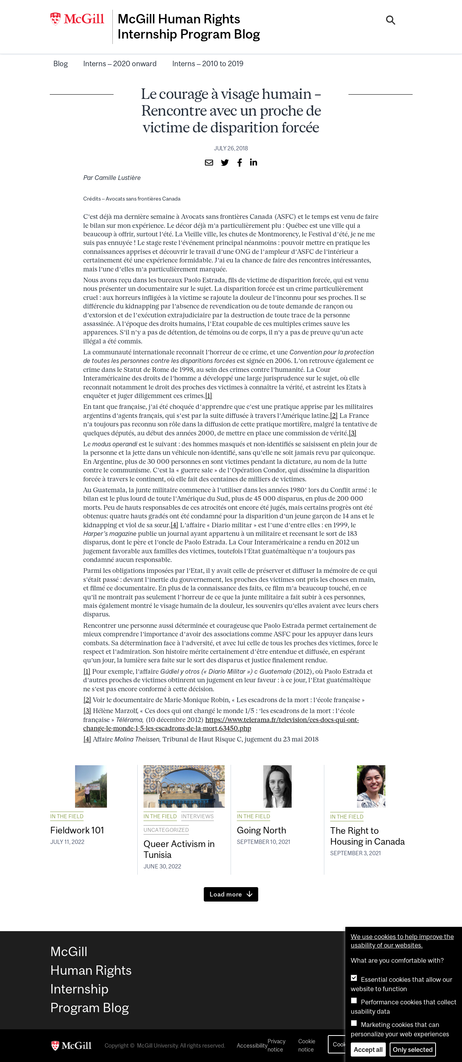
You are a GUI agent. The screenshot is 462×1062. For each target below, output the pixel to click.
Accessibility (252, 1046)
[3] (352, 432)
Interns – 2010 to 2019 (207, 62)
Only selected (413, 1049)
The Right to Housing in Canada (370, 835)
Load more (226, 894)
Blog (60, 62)
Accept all (368, 1049)
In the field (67, 815)
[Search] (391, 20)
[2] (334, 414)
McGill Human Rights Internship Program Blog (191, 26)
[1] (208, 394)
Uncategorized (166, 829)
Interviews (197, 815)
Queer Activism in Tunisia (181, 848)
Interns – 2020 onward (120, 62)
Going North (263, 829)
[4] (174, 524)
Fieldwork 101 (79, 829)
